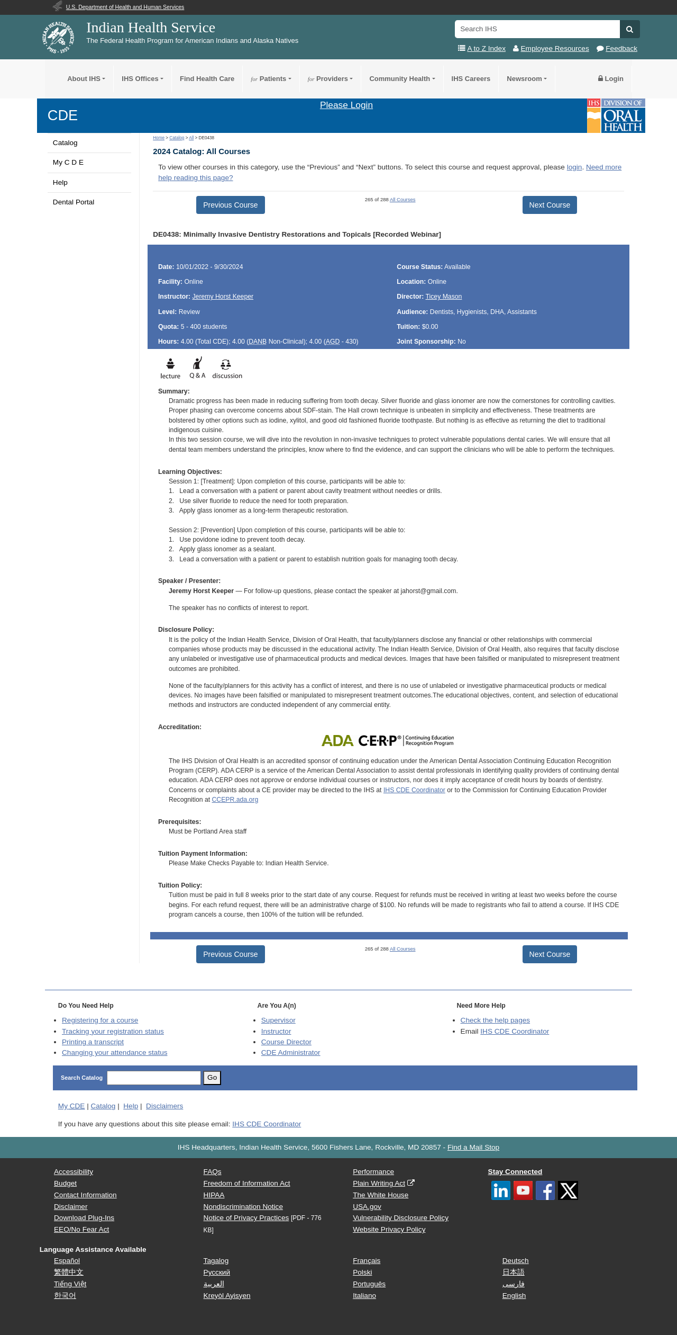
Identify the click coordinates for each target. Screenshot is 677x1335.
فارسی (513, 1284)
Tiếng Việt (70, 1284)
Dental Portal (74, 202)
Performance (373, 1172)
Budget (65, 1183)
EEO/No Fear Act (81, 1229)
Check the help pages (495, 1020)
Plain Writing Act (379, 1183)
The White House (380, 1195)
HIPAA (214, 1195)
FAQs (213, 1172)
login (574, 167)
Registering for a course (100, 1020)
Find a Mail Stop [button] (473, 1147)
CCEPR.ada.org (235, 799)
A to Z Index (486, 48)
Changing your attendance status (115, 1052)
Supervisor (278, 1020)
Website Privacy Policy (389, 1229)
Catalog (65, 143)
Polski (362, 1272)
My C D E (68, 162)
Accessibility (73, 1172)
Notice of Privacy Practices (246, 1218)
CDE (63, 115)
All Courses (403, 199)
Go (212, 1077)
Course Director (286, 1042)
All (191, 138)
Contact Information (85, 1195)
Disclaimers (164, 1106)
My (71, 1106)
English (514, 1296)
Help (60, 182)
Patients (268, 79)
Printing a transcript (93, 1042)
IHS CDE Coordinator (414, 790)
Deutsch (515, 1261)
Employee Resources (555, 48)
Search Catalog (82, 1077)
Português (369, 1284)
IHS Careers (471, 79)
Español (67, 1261)
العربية (214, 1284)
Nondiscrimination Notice (243, 1207)
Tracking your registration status (113, 1031)
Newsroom (524, 79)
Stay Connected (515, 1172)
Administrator (291, 1052)
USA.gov (367, 1207)
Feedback (621, 48)
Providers (328, 79)
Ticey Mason (443, 296)
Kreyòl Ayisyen (227, 1296)
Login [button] (611, 79)
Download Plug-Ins (84, 1218)
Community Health (399, 79)
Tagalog (216, 1261)
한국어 (65, 1296)
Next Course (550, 205)
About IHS (83, 79)
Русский (217, 1272)
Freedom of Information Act (247, 1183)
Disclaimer (70, 1207)
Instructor (276, 1031)
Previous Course (230, 205)
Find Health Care (207, 79)
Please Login (346, 105)
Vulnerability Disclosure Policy (401, 1218)
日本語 (513, 1272)
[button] (630, 29)
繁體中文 (69, 1272)
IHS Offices (140, 79)
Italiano (364, 1296)
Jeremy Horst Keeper (223, 296)
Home (158, 138)
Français (366, 1261)
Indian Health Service (150, 27)
